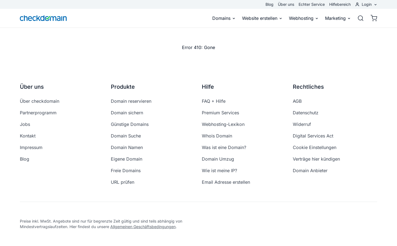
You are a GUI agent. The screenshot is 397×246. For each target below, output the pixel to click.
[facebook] (334, 224)
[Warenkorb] (372, 18)
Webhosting (303, 18)
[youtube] (361, 224)
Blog (269, 4)
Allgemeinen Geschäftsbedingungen (143, 226)
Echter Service (312, 4)
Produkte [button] (123, 86)
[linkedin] (374, 224)
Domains (223, 18)
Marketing (338, 18)
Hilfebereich (340, 4)
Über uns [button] (32, 86)
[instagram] (348, 224)
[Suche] (360, 18)
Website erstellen (262, 18)
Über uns (286, 4)
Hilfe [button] (208, 86)
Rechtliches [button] (308, 86)
